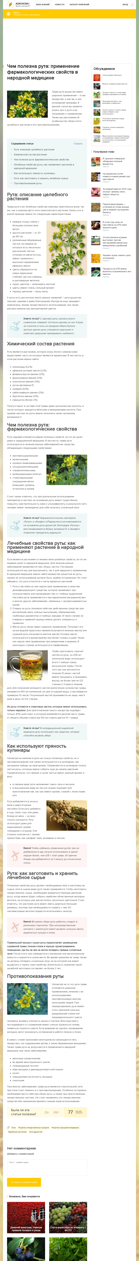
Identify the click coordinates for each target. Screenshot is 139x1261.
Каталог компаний (79, 4)
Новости (59, 4)
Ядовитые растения (17, 1132)
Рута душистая (35, 1132)
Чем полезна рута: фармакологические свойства (41, 159)
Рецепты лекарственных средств (33, 1127)
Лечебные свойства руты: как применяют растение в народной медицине (44, 166)
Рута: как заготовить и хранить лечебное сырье (41, 178)
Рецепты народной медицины (65, 1127)
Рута (14, 1127)
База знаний (42, 4)
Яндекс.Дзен (37, 1240)
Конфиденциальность (81, 1241)
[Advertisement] (69, 39)
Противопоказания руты (28, 183)
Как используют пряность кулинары (34, 173)
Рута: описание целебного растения (34, 149)
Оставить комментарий (24, 1182)
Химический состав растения (30, 154)
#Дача (72, 14)
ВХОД (128, 5)
